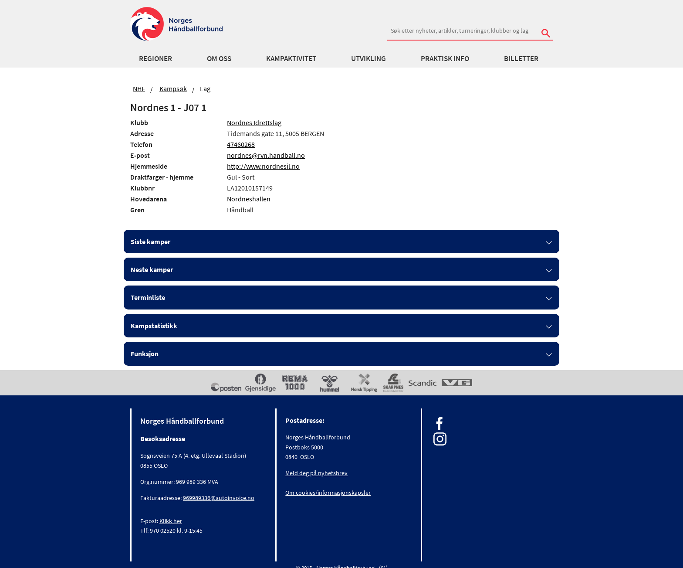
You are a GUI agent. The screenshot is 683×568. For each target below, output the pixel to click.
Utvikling (368, 58)
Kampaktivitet (291, 58)
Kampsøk (173, 88)
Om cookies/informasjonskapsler (328, 493)
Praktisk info (445, 58)
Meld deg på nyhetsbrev (316, 473)
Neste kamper (152, 269)
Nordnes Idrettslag (254, 122)
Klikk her (170, 521)
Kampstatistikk (154, 325)
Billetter (521, 58)
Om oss (219, 58)
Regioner (155, 58)
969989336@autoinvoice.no (218, 498)
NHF (139, 88)
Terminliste (148, 297)
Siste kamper (150, 241)
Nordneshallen (248, 198)
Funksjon (145, 353)
